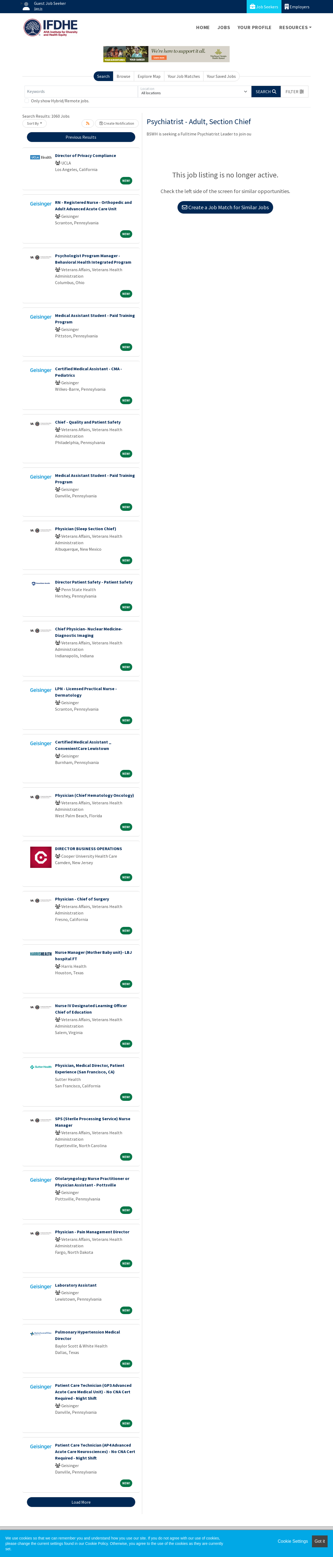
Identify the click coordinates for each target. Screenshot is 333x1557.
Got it (320, 1541)
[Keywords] (81, 91)
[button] (294, 91)
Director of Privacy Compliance (85, 155)
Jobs (224, 27)
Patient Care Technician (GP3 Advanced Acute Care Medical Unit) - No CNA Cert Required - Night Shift (93, 1392)
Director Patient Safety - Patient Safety (93, 582)
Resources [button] (293, 27)
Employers (297, 6)
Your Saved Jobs (221, 76)
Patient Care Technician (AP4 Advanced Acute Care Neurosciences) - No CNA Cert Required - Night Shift (95, 1451)
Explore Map (149, 76)
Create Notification (117, 123)
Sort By (33, 123)
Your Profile (255, 27)
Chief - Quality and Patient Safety (88, 422)
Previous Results (81, 137)
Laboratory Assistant (76, 1285)
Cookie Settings (293, 1541)
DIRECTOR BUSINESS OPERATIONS (88, 848)
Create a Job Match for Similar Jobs (225, 207)
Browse (123, 76)
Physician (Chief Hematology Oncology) (94, 795)
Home (203, 27)
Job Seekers (264, 6)
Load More (81, 1502)
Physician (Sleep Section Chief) (85, 528)
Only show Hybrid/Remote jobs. (60, 100)
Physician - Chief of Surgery (82, 899)
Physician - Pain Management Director (92, 1231)
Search (103, 76)
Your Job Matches (184, 76)
